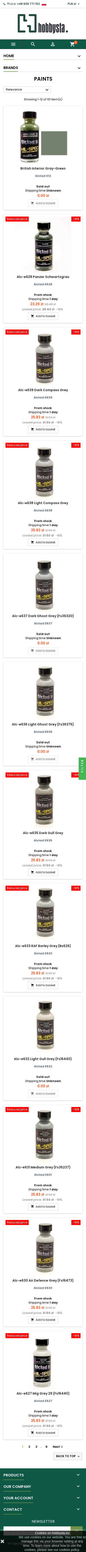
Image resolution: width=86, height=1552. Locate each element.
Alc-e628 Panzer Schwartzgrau (43, 277)
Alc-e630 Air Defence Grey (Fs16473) (43, 1280)
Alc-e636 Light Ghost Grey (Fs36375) (43, 724)
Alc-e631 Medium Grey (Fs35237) (43, 1167)
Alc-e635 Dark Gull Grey (43, 833)
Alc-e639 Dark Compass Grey (43, 390)
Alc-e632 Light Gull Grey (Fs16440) (43, 1059)
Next (58, 1447)
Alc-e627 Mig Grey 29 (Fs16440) (43, 1393)
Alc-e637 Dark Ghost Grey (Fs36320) (43, 616)
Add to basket (43, 203)
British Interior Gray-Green (43, 168)
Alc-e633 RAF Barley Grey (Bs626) (43, 946)
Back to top (68, 1456)
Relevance (28, 90)
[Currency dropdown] (74, 4)
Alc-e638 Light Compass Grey (43, 503)
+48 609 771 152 (28, 4)
